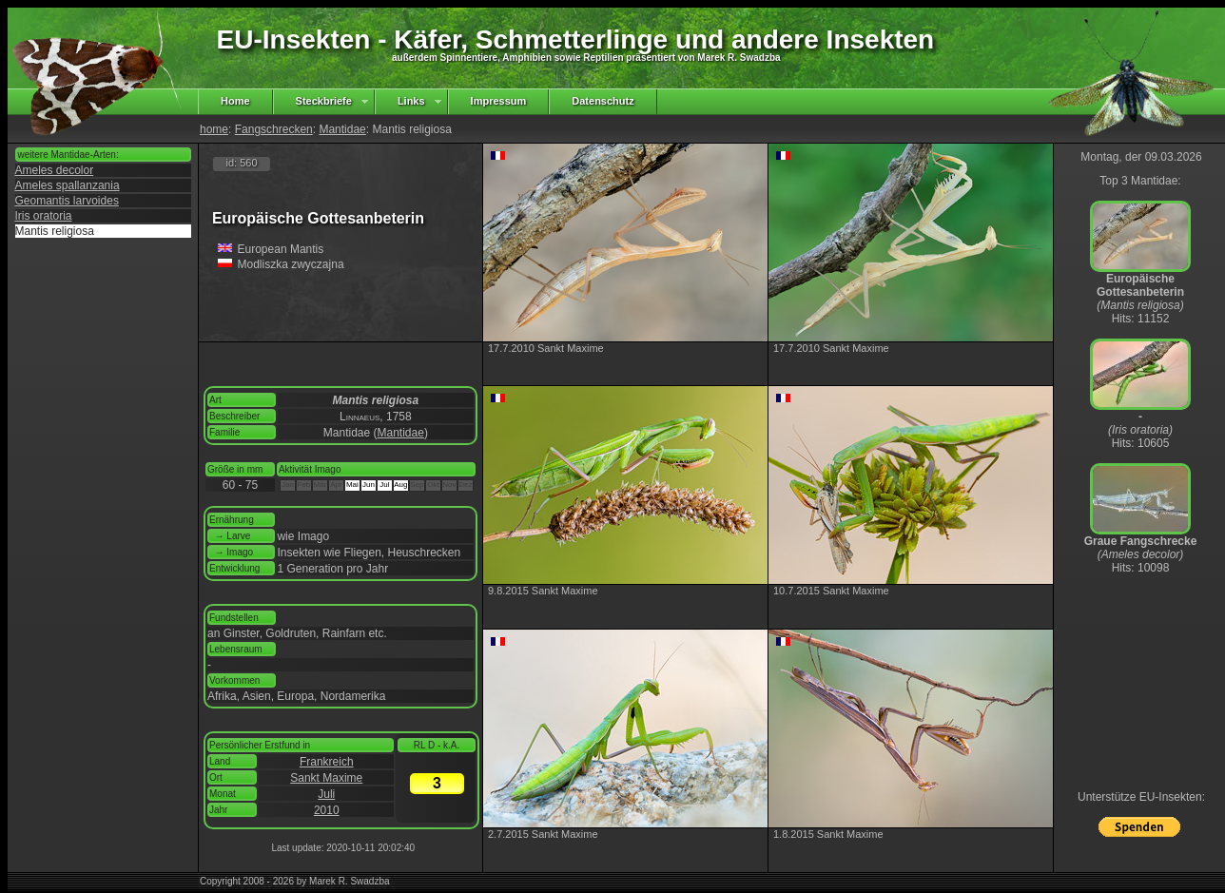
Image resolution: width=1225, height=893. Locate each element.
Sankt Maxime (326, 778)
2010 (327, 810)
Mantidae (342, 129)
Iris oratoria (43, 216)
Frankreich (327, 761)
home (214, 129)
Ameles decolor (54, 170)
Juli (326, 794)
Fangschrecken (274, 129)
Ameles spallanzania (67, 185)
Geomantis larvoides (67, 200)
